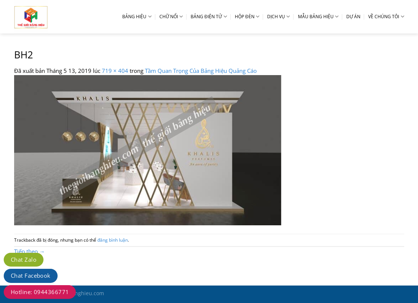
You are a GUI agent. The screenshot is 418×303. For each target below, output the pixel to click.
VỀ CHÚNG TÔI (386, 16)
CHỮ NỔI (171, 16)
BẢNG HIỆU (136, 16)
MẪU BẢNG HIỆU (318, 16)
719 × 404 (115, 70)
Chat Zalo (23, 259)
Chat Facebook (31, 275)
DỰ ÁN (353, 16)
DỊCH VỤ (278, 16)
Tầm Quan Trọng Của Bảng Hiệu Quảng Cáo (201, 70)
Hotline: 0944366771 (40, 292)
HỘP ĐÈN (247, 16)
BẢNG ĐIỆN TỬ (209, 16)
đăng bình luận (112, 240)
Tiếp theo (29, 251)
